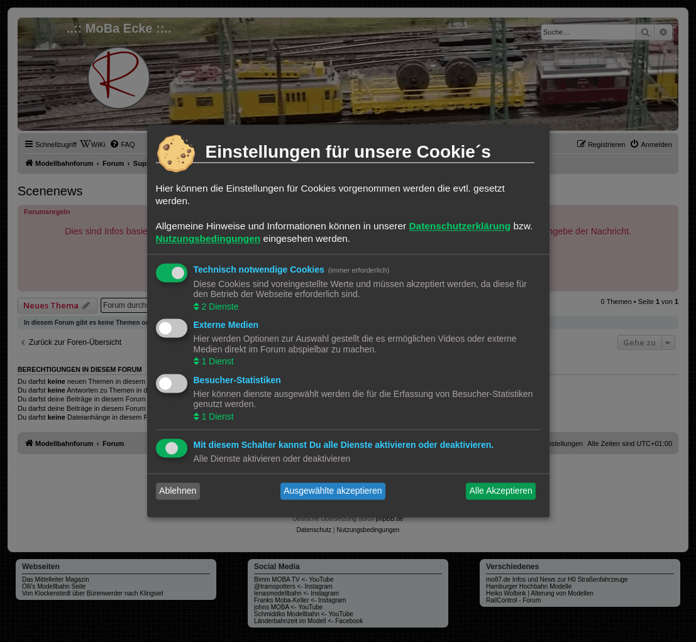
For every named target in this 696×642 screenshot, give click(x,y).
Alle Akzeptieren (500, 491)
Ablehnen (177, 491)
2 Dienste (219, 307)
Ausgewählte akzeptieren (333, 491)
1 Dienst (216, 362)
